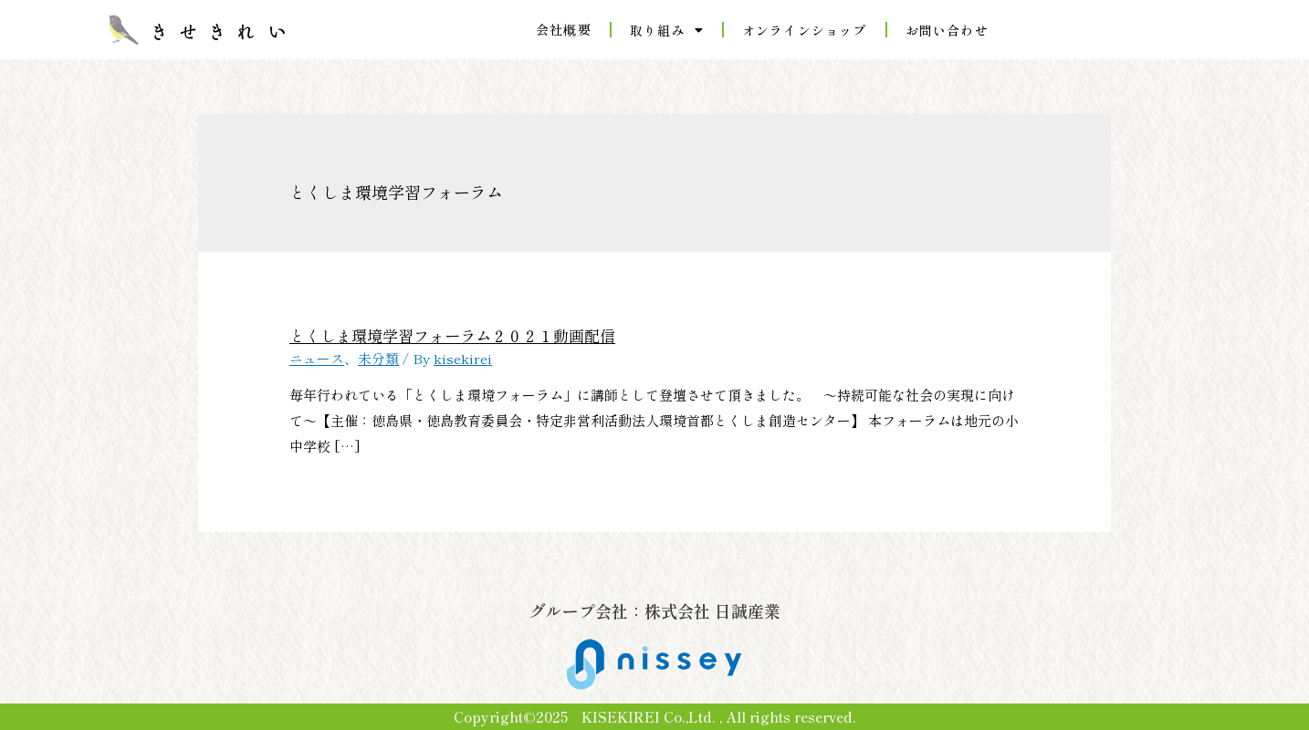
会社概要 (564, 29)
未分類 (378, 357)
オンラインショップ (804, 30)
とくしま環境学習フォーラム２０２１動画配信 (442, 335)
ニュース (316, 357)
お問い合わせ (947, 30)
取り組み (667, 30)
